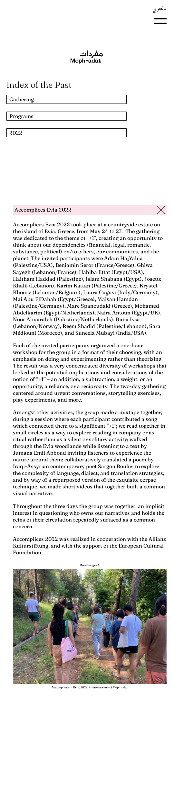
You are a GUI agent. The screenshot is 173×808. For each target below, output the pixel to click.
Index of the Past (39, 84)
